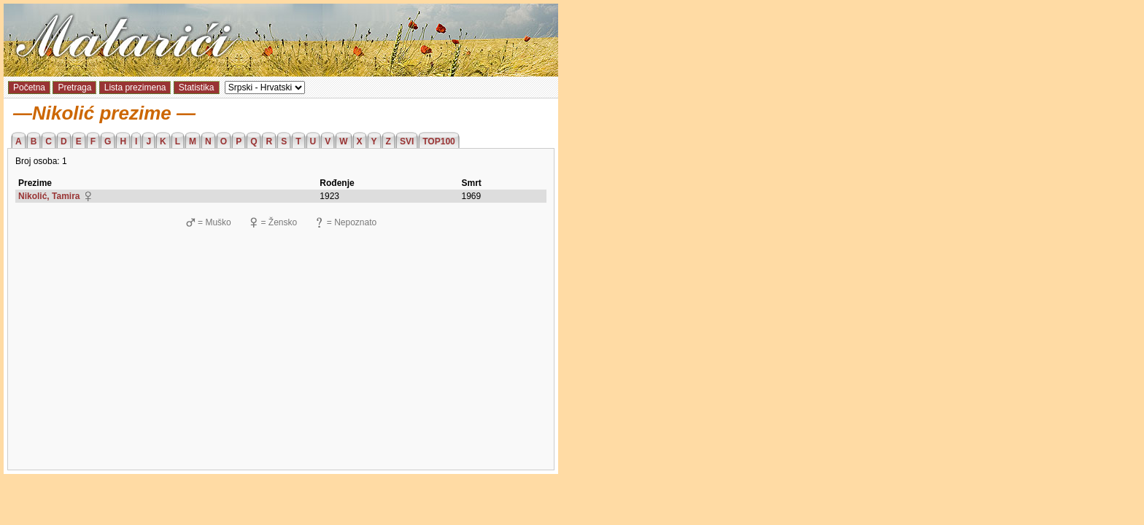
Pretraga (74, 87)
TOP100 (438, 141)
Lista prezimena (135, 87)
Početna (29, 87)
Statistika (196, 87)
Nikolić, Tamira (49, 196)
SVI (407, 141)
